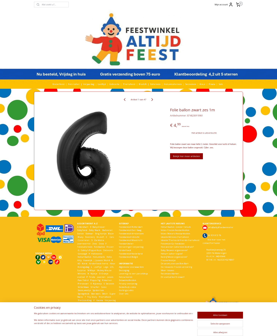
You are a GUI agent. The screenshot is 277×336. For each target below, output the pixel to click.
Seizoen (110, 283)
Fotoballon (99, 246)
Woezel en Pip (95, 306)
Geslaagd (82, 253)
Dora (101, 243)
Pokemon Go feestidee (172, 243)
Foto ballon (74, 84)
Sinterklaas (83, 287)
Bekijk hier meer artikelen (186, 156)
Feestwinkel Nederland (130, 253)
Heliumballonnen (173, 84)
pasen (110, 277)
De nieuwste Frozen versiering (176, 266)
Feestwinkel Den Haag (130, 230)
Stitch (105, 293)
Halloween (96, 253)
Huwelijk (87, 260)
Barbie (80, 233)
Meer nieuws (167, 270)
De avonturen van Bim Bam (175, 263)
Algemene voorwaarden (131, 266)
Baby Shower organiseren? (174, 250)
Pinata (212, 84)
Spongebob (83, 293)
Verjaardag (88, 84)
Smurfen (94, 287)
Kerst (84, 263)
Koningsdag (83, 266)
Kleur (202, 84)
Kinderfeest (59, 84)
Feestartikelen (126, 243)
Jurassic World (103, 260)
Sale (221, 84)
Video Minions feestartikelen (175, 233)
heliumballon (84, 256)
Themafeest (129, 84)
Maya (92, 270)
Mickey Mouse (104, 270)
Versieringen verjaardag (131, 246)
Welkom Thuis (98, 303)
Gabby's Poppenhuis (90, 250)
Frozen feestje (168, 260)
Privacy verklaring (128, 283)
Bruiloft (142, 84)
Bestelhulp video (127, 287)
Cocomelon (83, 240)
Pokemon (107, 280)
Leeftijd (102, 84)
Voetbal (81, 303)
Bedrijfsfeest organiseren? (174, 256)
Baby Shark (94, 230)
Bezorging (124, 270)
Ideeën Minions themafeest (175, 237)
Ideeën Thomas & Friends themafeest (180, 240)
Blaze (111, 233)
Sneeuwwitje (84, 290)
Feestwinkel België (128, 256)
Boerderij (90, 237)
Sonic (104, 287)
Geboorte (114, 84)
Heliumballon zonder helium (176, 226)
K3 (78, 263)
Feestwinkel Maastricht (130, 240)
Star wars (95, 293)
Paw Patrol (83, 280)
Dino (94, 243)
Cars (111, 237)
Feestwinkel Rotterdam (131, 226)
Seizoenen (190, 84)
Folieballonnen (84, 246)
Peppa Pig (95, 280)
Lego (105, 266)
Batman (89, 233)
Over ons (123, 293)
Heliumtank (99, 256)
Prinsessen (83, 283)
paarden (101, 277)
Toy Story (92, 296)
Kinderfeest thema (98, 263)
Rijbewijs (97, 283)
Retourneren (125, 277)
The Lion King (84, 300)
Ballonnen (155, 84)
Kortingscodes (126, 290)
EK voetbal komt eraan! (172, 277)
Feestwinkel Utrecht (129, 237)
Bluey (80, 237)
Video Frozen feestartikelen (175, 230)
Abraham (83, 226)
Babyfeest (82, 230)
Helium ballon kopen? (172, 253)
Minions (81, 273)
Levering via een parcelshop (133, 273)
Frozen (110, 246)
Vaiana (99, 300)
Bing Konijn (100, 233)
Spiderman (98, 290)
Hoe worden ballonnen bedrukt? (177, 246)
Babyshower (99, 226)
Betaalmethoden (127, 280)
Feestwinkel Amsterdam (131, 233)
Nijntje (93, 273)
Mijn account (224, 4)
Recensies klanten (170, 273)
